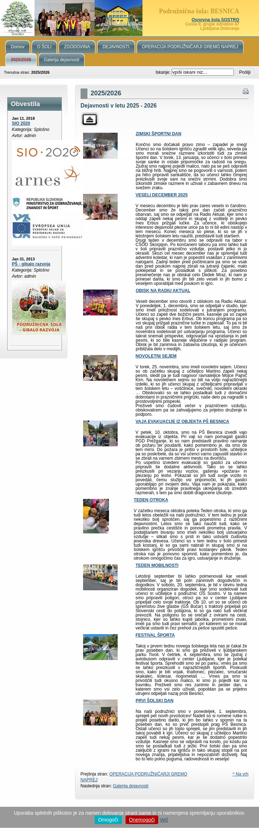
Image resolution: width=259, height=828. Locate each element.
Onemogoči (142, 820)
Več (164, 820)
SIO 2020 (21, 123)
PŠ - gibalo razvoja (31, 264)
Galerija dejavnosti (131, 785)
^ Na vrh (240, 774)
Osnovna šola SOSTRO (215, 19)
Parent (90, 119)
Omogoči (108, 820)
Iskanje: (163, 72)
